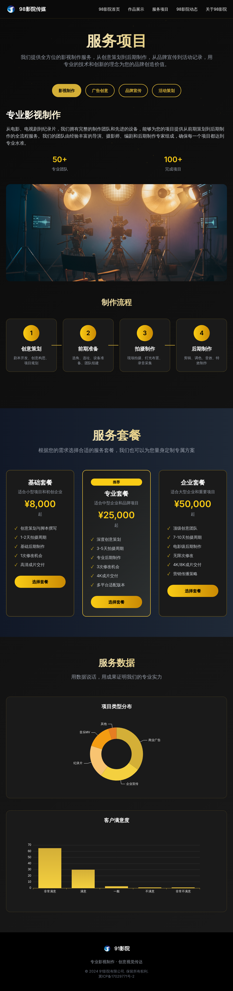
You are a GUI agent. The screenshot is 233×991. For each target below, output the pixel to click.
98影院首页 (109, 9)
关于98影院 (216, 9)
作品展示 (136, 9)
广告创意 (100, 90)
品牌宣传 (133, 90)
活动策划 (167, 90)
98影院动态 (187, 9)
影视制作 (67, 90)
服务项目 (160, 9)
